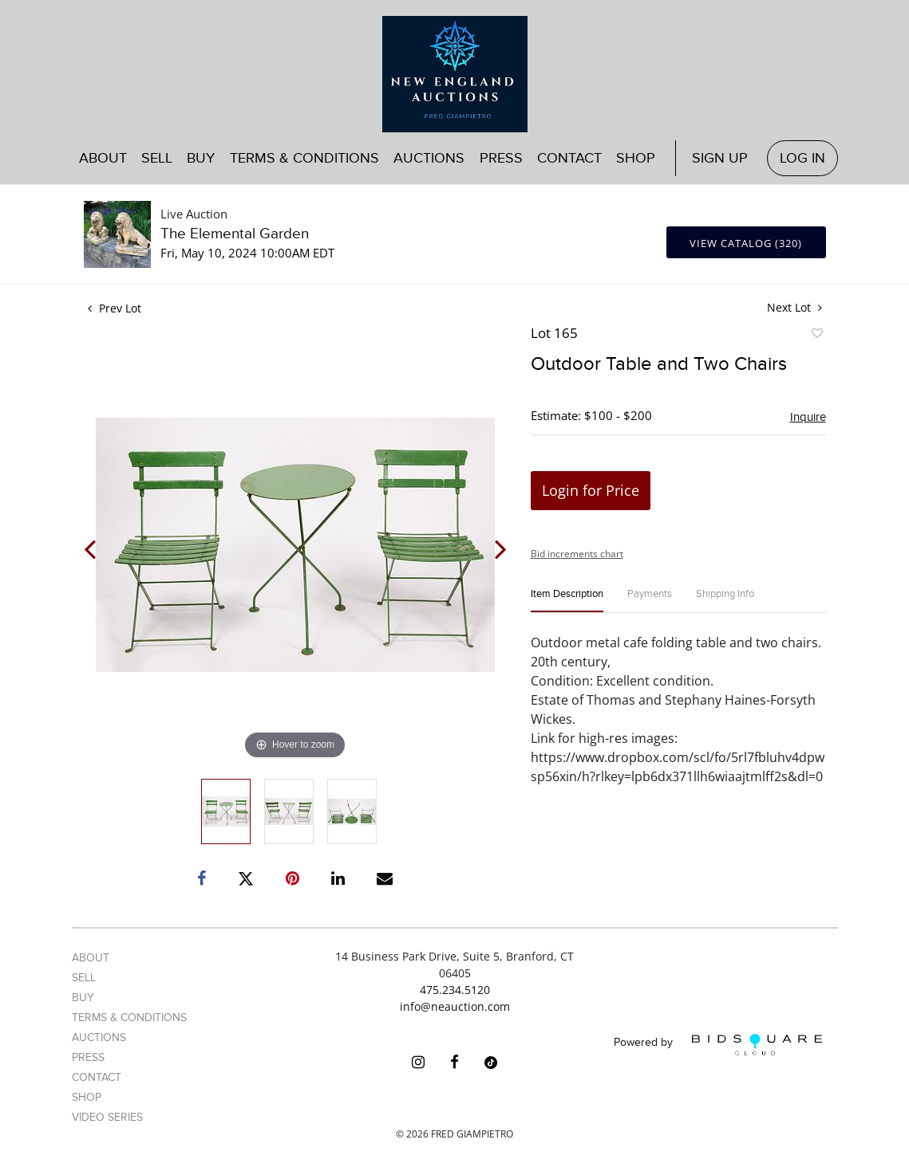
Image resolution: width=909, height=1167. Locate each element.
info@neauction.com (455, 1006)
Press (501, 158)
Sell (156, 158)
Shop (635, 158)
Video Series (107, 1117)
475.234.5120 (455, 989)
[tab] (567, 600)
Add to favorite (816, 335)
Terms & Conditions (304, 158)
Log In (802, 158)
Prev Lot (114, 308)
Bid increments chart (577, 553)
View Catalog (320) (746, 243)
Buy (201, 158)
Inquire (808, 417)
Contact (569, 158)
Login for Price (590, 490)
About (103, 158)
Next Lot (794, 307)
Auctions (428, 158)
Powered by (718, 1044)
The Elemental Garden (234, 234)
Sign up (720, 158)
